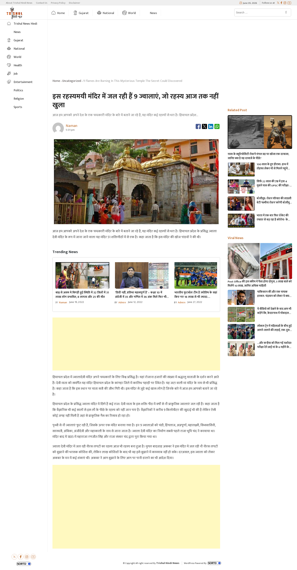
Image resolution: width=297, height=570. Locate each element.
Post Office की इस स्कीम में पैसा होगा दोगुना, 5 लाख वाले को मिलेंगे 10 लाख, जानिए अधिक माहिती (260, 284)
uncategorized (71, 81)
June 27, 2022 (194, 302)
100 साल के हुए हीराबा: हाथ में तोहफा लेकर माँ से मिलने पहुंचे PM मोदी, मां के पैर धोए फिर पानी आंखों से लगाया (273, 166)
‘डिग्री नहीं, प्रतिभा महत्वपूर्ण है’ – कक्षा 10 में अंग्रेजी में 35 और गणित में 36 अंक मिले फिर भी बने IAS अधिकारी (140, 294)
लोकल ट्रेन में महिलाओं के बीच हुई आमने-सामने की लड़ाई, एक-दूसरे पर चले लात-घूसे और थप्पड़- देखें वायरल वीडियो (274, 328)
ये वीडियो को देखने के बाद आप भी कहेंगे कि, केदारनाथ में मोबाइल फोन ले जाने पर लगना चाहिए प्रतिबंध (274, 311)
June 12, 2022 (135, 302)
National (108, 13)
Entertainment (23, 82)
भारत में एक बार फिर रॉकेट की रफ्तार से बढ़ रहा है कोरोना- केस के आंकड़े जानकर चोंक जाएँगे (273, 217)
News (153, 13)
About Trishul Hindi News (19, 3)
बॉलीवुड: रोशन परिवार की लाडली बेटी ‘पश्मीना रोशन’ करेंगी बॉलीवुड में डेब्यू (274, 200)
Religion (19, 98)
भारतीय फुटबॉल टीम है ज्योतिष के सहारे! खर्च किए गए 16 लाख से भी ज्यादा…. (199, 294)
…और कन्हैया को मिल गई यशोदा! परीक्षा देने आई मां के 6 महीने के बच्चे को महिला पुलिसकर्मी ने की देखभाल (274, 345)
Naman (63, 302)
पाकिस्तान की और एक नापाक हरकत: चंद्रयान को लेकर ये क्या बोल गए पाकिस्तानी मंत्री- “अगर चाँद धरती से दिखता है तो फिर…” (274, 294)
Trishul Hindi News (167, 563)
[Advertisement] (172, 50)
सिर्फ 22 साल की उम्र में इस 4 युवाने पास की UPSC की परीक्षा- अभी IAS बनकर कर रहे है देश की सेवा (274, 183)
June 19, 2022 (76, 302)
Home (61, 13)
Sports (18, 107)
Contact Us (41, 3)
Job (16, 73)
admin (122, 302)
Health (18, 65)
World (132, 13)
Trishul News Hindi (25, 23)
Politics (18, 90)
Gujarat (84, 13)
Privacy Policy (58, 3)
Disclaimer (74, 3)
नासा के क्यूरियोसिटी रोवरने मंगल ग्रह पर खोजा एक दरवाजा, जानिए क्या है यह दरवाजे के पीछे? (258, 156)
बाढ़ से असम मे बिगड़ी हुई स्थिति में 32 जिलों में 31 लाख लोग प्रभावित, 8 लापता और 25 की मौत (82, 294)
